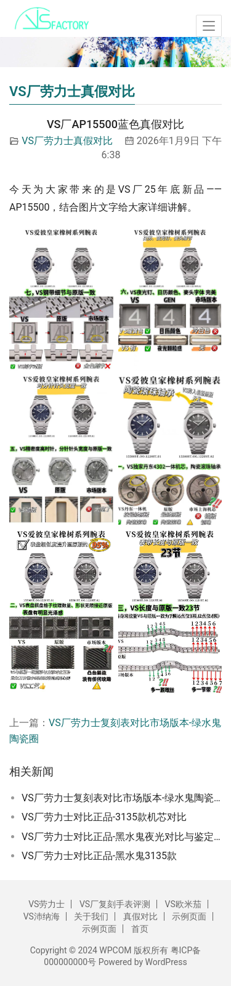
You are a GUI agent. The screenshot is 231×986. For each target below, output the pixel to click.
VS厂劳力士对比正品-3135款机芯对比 (104, 817)
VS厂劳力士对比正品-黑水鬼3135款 (99, 856)
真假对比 (140, 916)
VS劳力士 (46, 904)
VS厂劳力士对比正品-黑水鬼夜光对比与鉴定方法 (122, 837)
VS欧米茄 (183, 904)
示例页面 (189, 916)
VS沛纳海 (41, 916)
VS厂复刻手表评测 (114, 904)
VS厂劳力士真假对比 (67, 141)
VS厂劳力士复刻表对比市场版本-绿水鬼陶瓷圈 (122, 798)
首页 (139, 929)
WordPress (166, 962)
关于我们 (91, 916)
